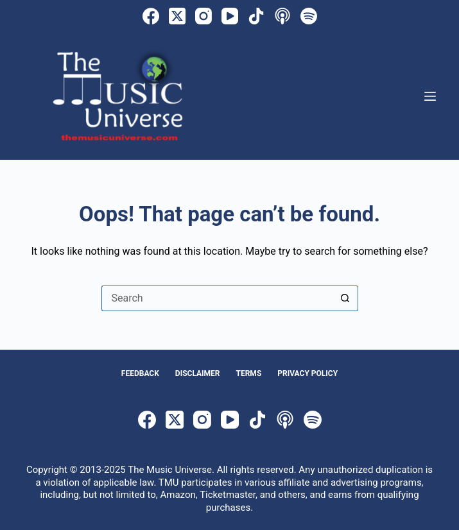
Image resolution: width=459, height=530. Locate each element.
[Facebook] (151, 16)
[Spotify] (308, 16)
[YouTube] (229, 16)
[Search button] (345, 298)
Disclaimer (197, 373)
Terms (249, 373)
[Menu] (430, 96)
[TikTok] (256, 16)
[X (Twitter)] (177, 16)
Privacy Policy (307, 373)
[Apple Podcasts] (282, 16)
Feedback (140, 373)
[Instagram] (203, 16)
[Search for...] (217, 298)
